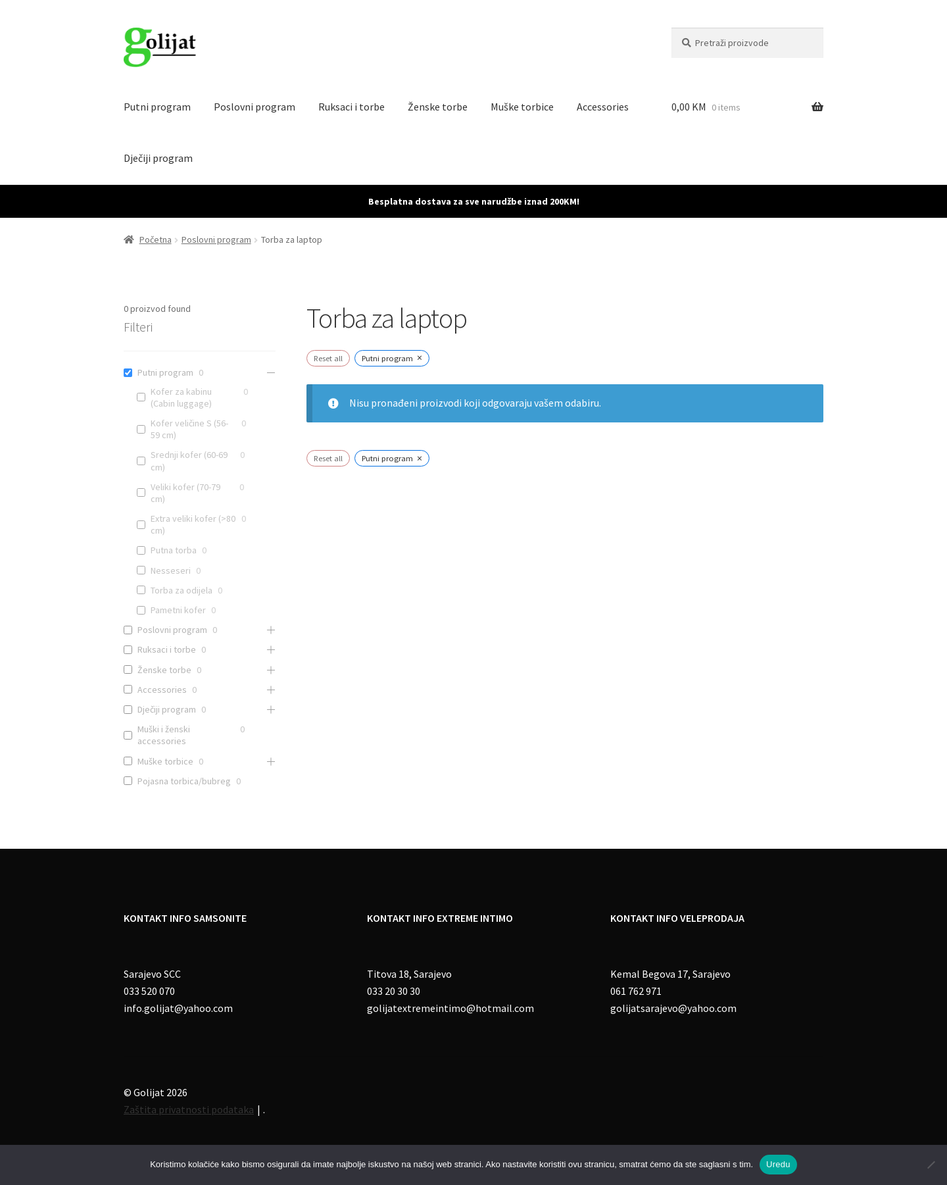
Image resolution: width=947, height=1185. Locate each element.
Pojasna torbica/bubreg (184, 781)
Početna (155, 239)
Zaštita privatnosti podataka (189, 1109)
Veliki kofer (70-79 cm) (185, 493)
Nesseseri (171, 570)
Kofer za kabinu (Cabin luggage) (181, 397)
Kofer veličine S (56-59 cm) (189, 429)
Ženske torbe (438, 106)
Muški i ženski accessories (163, 735)
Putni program (157, 106)
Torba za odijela (181, 590)
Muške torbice (522, 106)
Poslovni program (254, 106)
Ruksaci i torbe (351, 106)
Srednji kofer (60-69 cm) (189, 460)
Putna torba (174, 550)
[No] (930, 1164)
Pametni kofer (178, 610)
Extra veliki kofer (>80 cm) (193, 524)
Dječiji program (158, 157)
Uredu (778, 1164)
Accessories (603, 106)
